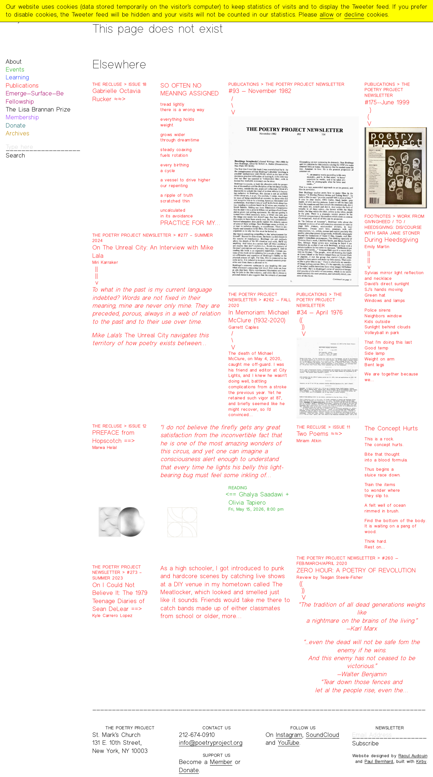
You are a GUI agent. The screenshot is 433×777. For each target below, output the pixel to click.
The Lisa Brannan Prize (38, 109)
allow (327, 14)
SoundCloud (322, 734)
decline (354, 14)
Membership (22, 117)
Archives (17, 133)
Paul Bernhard (379, 761)
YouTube (288, 742)
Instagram (289, 734)
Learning (17, 77)
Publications (22, 85)
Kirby (421, 761)
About (14, 61)
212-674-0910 (197, 734)
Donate (16, 125)
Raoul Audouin (413, 755)
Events (15, 69)
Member (221, 762)
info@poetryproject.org (210, 742)
